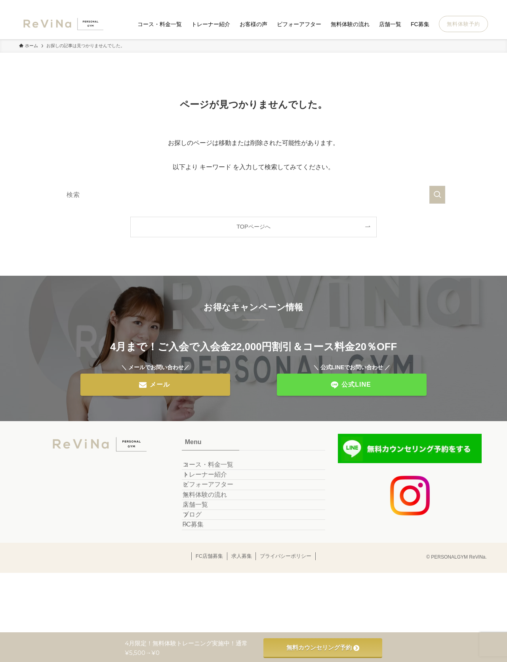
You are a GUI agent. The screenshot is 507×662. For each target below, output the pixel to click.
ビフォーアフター (216, 506)
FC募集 (201, 581)
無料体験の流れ (213, 525)
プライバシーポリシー (285, 617)
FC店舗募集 (209, 617)
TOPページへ (253, 226)
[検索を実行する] (437, 195)
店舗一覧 (204, 543)
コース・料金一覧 (216, 468)
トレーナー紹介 (213, 487)
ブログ (200, 562)
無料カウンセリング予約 (322, 647)
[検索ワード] (253, 195)
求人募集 (241, 617)
